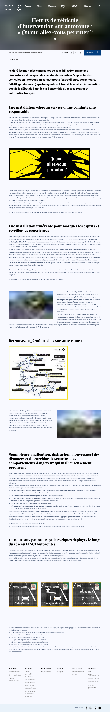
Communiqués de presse (78, 673)
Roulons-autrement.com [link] (14, 680)
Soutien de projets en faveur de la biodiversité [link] (30, 694)
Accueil (11, 52)
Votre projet (63, 6)
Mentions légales (93, 678)
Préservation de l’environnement (30, 681)
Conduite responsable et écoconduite (29, 674)
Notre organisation (15, 675)
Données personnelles (92, 687)
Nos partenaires (52, 6)
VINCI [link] (90, 672)
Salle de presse (74, 6)
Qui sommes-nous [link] (15, 672)
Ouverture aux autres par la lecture (31, 687)
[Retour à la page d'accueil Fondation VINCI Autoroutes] (13, 7)
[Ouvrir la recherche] (100, 6)
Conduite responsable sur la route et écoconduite (29, 52)
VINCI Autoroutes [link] (94, 675)
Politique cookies (93, 682)
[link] (47, 195)
